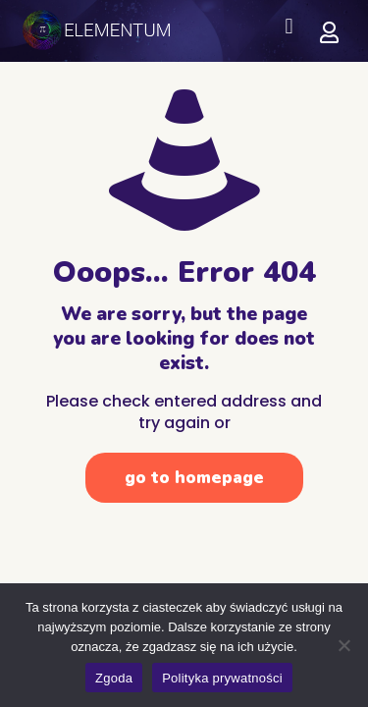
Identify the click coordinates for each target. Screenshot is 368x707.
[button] (289, 26)
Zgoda (113, 678)
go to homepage (194, 477)
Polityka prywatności (222, 678)
